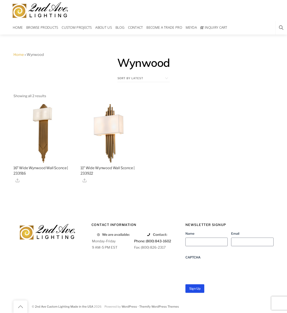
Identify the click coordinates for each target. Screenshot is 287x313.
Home (18, 27)
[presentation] (219, 270)
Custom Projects (77, 27)
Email (235, 233)
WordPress (129, 306)
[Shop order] (143, 78)
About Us (103, 27)
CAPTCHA (192, 257)
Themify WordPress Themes (159, 306)
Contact (135, 27)
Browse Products (42, 27)
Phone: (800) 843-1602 (152, 241)
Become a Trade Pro (164, 27)
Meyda (191, 27)
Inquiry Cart (213, 27)
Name (189, 233)
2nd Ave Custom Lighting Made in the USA (64, 306)
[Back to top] (20, 306)
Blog (119, 27)
